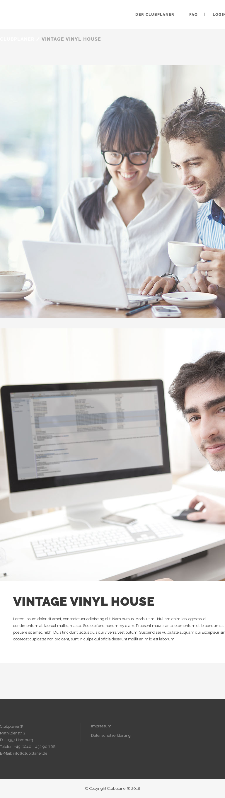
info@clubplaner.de (30, 753)
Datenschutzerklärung (111, 735)
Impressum (101, 726)
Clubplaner (17, 39)
